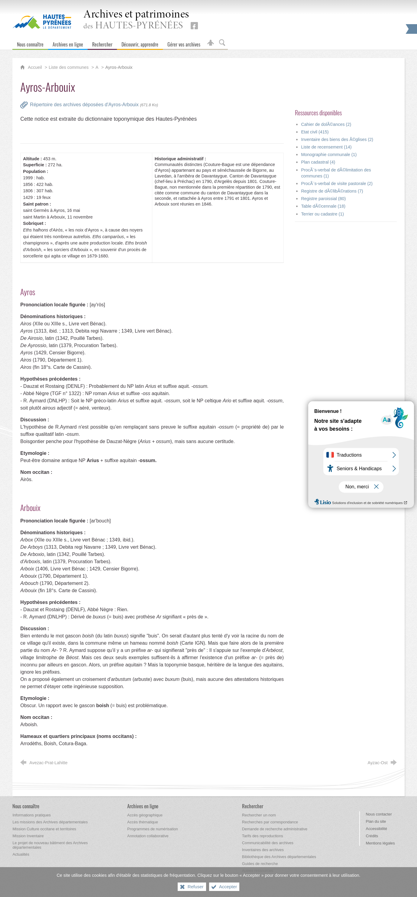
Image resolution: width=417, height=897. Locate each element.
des (136, 20)
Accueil (35, 67)
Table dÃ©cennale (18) (323, 206)
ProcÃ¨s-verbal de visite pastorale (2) (337, 183)
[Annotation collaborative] (148, 836)
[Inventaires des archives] (263, 850)
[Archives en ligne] (68, 43)
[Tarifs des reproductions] (262, 836)
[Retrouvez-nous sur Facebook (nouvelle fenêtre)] (194, 25)
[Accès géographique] (145, 815)
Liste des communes (69, 67)
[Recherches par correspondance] (270, 822)
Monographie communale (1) (329, 154)
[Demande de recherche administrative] (274, 829)
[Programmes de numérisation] (152, 829)
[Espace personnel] (210, 43)
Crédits (372, 836)
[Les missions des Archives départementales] (50, 822)
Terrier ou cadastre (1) (322, 214)
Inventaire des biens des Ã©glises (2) (337, 139)
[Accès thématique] (142, 822)
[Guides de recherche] (260, 863)
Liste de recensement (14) (326, 147)
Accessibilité (376, 828)
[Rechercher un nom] (259, 815)
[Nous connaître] (30, 43)
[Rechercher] (102, 43)
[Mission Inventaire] (28, 836)
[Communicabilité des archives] (267, 843)
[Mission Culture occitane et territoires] (44, 829)
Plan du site (376, 821)
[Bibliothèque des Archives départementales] (279, 856)
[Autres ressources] (257, 870)
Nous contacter (379, 814)
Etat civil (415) (314, 131)
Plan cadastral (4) (318, 162)
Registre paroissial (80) (323, 198)
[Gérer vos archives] (184, 43)
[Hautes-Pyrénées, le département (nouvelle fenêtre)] (41, 21)
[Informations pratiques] (31, 815)
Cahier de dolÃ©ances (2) (326, 124)
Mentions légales (380, 843)
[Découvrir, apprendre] (140, 43)
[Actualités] (20, 854)
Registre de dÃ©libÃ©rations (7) (332, 191)
